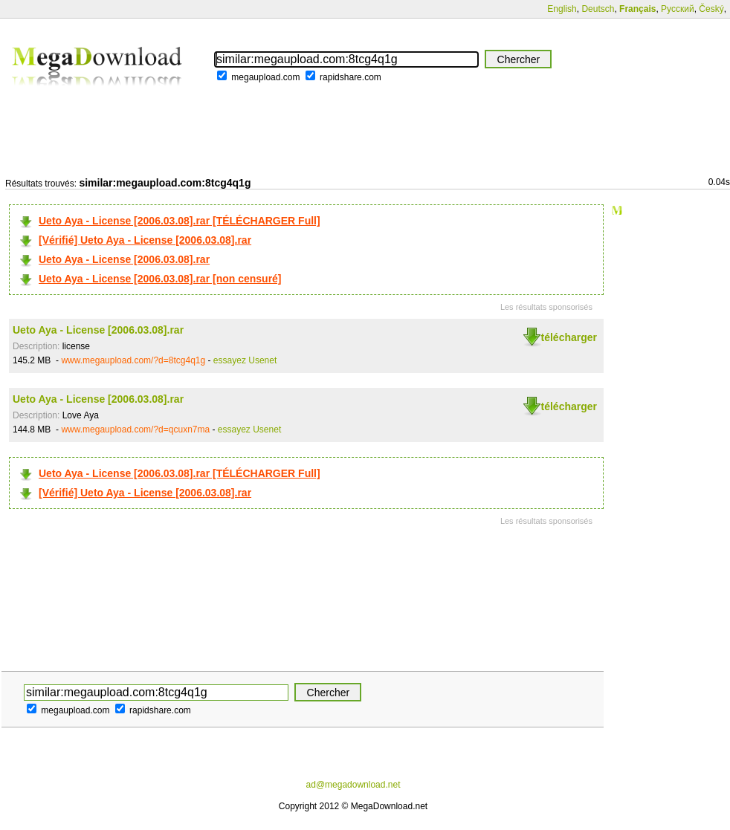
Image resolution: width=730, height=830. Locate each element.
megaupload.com (265, 77)
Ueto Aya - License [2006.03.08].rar (124, 259)
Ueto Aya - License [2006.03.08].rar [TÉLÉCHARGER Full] (179, 221)
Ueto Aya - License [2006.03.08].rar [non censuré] (160, 279)
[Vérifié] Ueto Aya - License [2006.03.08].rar (145, 240)
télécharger (569, 337)
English (561, 9)
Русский (677, 9)
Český (711, 9)
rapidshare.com (350, 77)
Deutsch (597, 9)
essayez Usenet (245, 360)
